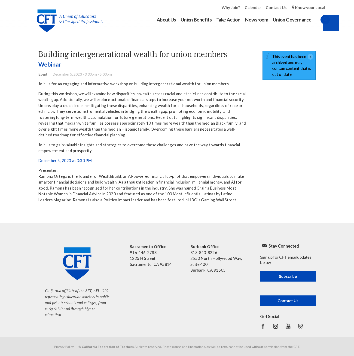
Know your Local (310, 7)
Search (320, 19)
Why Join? (231, 7)
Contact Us (276, 7)
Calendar (253, 7)
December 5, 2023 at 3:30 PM (65, 160)
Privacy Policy (64, 347)
